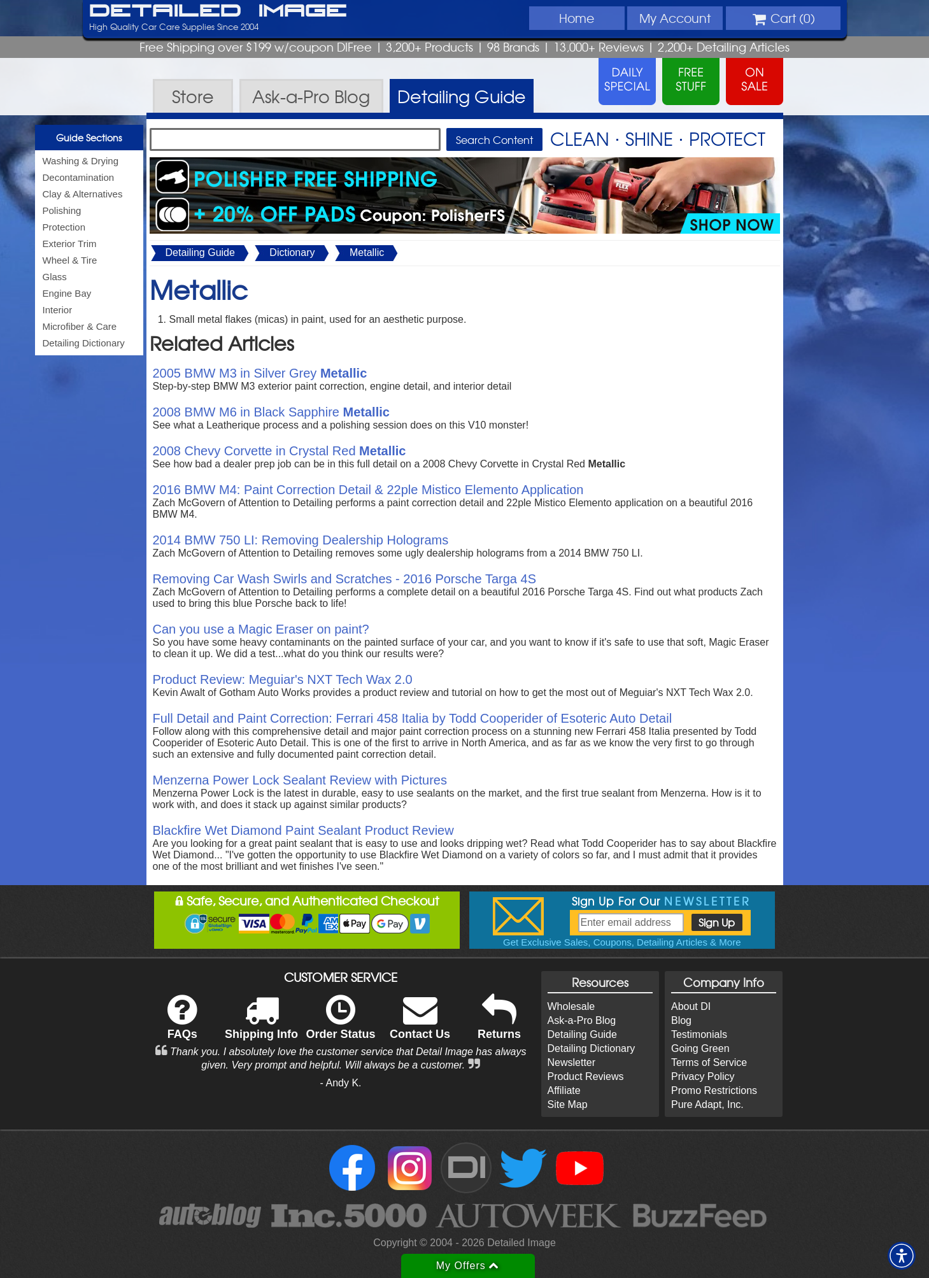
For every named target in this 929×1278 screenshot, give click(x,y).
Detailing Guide (200, 252)
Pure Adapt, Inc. (707, 1104)
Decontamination (79, 177)
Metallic (367, 252)
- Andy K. (341, 1082)
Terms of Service (709, 1062)
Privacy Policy (703, 1076)
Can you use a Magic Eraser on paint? (261, 629)
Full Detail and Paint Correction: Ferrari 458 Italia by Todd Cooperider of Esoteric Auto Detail (412, 718)
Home (576, 18)
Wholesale (571, 1006)
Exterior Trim (70, 243)
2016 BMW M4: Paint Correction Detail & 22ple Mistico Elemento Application (368, 490)
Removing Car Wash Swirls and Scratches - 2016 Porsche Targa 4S (345, 579)
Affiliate (564, 1090)
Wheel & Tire (70, 260)
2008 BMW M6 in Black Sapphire (271, 412)
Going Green (700, 1048)
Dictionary (292, 252)
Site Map (568, 1104)
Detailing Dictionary (84, 342)
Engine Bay (67, 293)
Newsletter (572, 1062)
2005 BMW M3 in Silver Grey (260, 373)
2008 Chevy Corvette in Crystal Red (279, 451)
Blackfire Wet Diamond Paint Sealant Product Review (303, 830)
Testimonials (699, 1034)
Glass (55, 276)
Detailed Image (218, 11)
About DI (691, 1006)
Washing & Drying (81, 160)
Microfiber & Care (80, 326)
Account (675, 18)
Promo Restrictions (714, 1090)
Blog (681, 1020)
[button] (902, 1256)
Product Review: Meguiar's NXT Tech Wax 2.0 (283, 679)
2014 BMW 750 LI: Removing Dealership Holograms (301, 540)
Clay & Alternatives (83, 193)
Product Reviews (586, 1076)
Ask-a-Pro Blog (582, 1020)
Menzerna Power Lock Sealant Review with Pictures (300, 780)
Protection (64, 227)
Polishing (62, 210)
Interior (58, 309)
